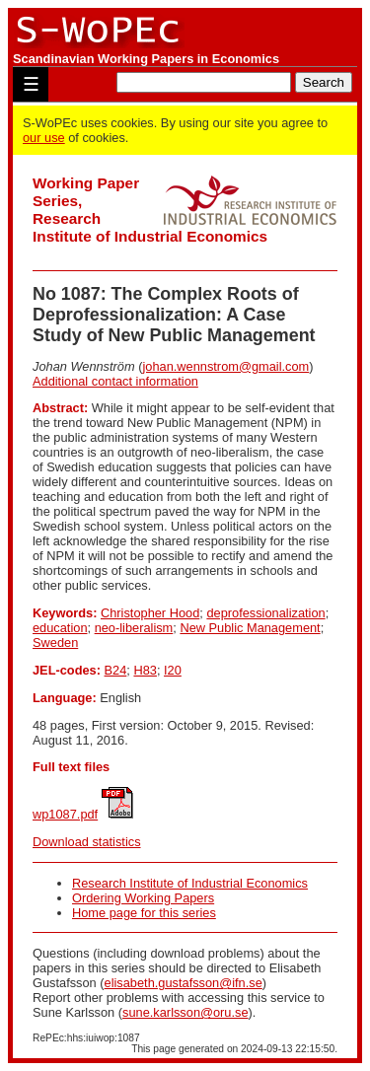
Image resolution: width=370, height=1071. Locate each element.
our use (44, 137)
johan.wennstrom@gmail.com (225, 366)
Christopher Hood (150, 613)
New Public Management (250, 627)
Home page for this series (144, 912)
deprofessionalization (265, 613)
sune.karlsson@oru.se (185, 1012)
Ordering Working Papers (143, 898)
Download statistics (87, 841)
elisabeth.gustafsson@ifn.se (183, 982)
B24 (116, 670)
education (60, 627)
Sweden (55, 642)
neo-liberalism (134, 627)
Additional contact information (115, 381)
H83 (144, 670)
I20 (173, 670)
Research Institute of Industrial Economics (190, 883)
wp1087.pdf (65, 814)
